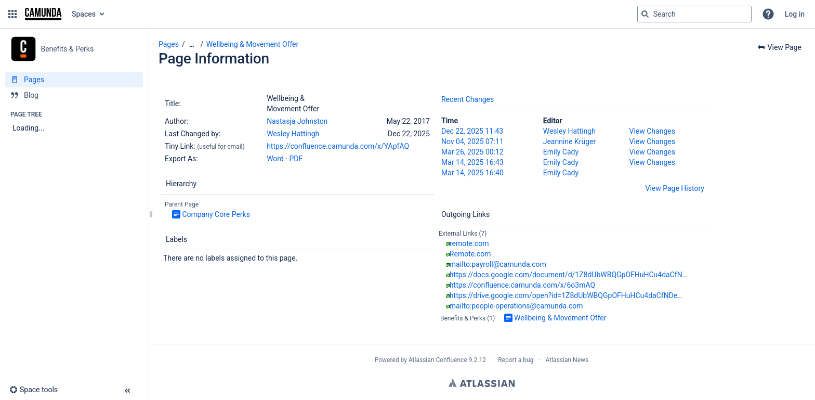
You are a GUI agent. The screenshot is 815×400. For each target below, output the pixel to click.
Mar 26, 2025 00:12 (472, 152)
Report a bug (515, 360)
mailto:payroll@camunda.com (498, 264)
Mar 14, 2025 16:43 (472, 162)
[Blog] (74, 95)
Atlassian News (567, 360)
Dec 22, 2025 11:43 (472, 131)
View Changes (652, 131)
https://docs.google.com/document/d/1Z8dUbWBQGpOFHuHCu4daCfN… (568, 274)
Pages (169, 44)
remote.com (469, 243)
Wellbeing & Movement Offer (252, 44)
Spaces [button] (84, 14)
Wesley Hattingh (293, 134)
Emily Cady (561, 152)
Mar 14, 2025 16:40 (472, 173)
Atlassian (482, 383)
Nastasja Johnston (297, 121)
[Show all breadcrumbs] (192, 44)
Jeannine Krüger (569, 141)
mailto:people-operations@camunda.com (516, 306)
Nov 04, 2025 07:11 (472, 141)
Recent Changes (467, 99)
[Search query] (694, 14)
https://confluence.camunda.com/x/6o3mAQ (522, 285)
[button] (12, 14)
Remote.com (470, 254)
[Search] (645, 14)
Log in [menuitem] (795, 14)
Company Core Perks (216, 214)
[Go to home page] (43, 14)
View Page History (675, 188)
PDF (296, 158)
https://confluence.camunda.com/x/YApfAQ (338, 146)
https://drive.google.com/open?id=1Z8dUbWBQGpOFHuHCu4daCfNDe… (566, 295)
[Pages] (74, 79)
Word (275, 158)
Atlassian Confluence (438, 360)
